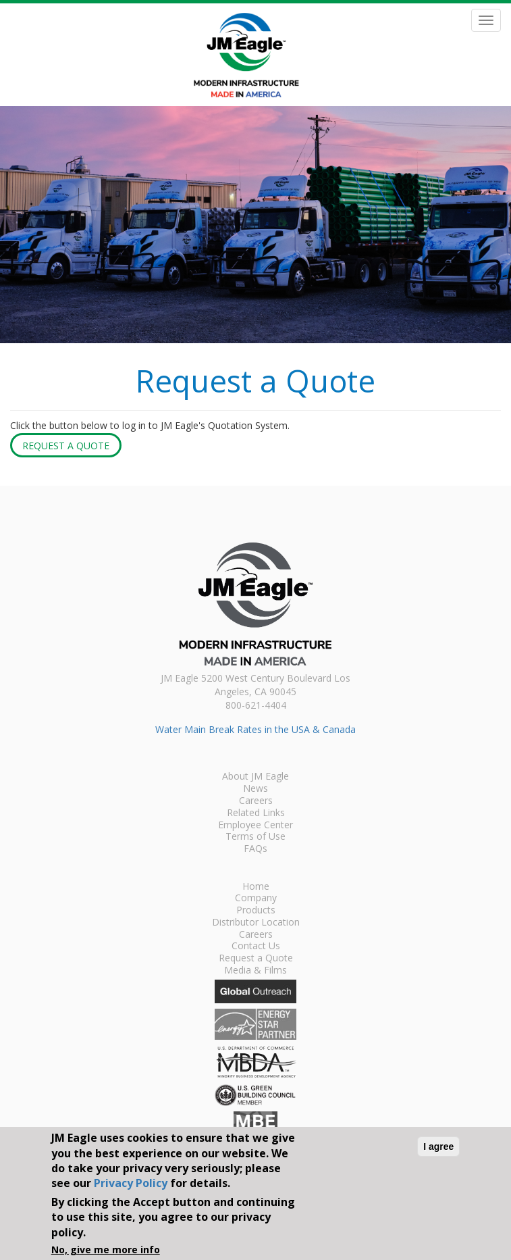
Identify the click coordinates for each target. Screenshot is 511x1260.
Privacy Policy (130, 1183)
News (255, 789)
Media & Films (255, 970)
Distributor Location (256, 922)
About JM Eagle (255, 777)
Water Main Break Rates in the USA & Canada (255, 729)
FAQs (255, 849)
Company (256, 898)
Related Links (256, 813)
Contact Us (256, 946)
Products (255, 910)
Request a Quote (65, 445)
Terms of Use (255, 837)
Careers (256, 801)
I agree (438, 1146)
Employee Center (255, 825)
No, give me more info (105, 1249)
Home (255, 887)
